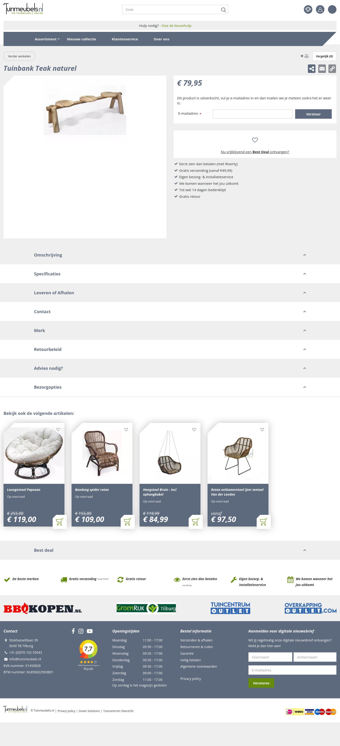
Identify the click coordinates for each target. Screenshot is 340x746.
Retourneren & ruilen (196, 647)
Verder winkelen (19, 56)
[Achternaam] (314, 657)
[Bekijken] (318, 39)
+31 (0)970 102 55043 (25, 652)
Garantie (187, 653)
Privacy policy (190, 678)
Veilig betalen (190, 660)
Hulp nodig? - (165, 25)
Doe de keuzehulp (176, 25)
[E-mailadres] (292, 670)
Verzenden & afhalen (196, 640)
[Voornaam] (270, 657)
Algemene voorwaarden (198, 666)
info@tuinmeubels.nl (25, 659)
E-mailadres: (189, 113)
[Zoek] (175, 9)
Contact (308, 9)
